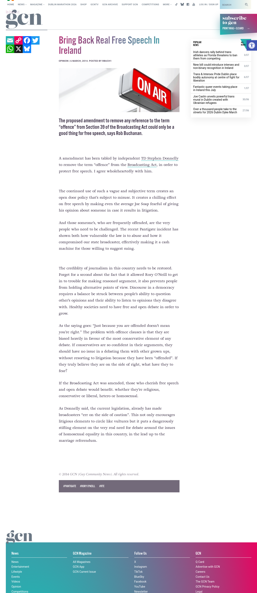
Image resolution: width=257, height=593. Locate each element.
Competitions (150, 4)
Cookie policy (13, 585)
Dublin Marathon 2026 (62, 4)
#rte (101, 479)
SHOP (83, 4)
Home (10, 4)
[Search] (246, 4)
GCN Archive (110, 4)
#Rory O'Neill (87, 479)
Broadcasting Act (142, 164)
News (21, 4)
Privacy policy (40, 585)
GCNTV (95, 4)
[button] (252, 45)
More (166, 4)
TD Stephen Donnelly (159, 158)
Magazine (36, 4)
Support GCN (130, 4)
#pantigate (69, 479)
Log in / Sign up (208, 4)
